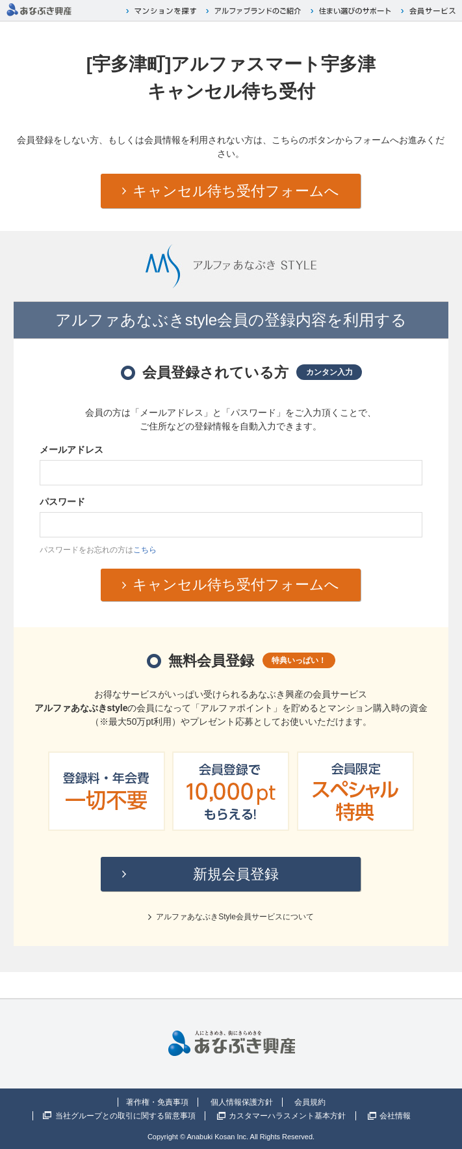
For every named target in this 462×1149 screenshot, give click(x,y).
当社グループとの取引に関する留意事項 (125, 1115)
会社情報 (395, 1115)
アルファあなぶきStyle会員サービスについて (235, 916)
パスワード (62, 501)
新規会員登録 (236, 874)
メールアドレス (71, 449)
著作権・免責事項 (157, 1102)
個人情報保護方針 (242, 1102)
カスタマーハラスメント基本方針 (287, 1115)
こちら (145, 549)
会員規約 (310, 1102)
